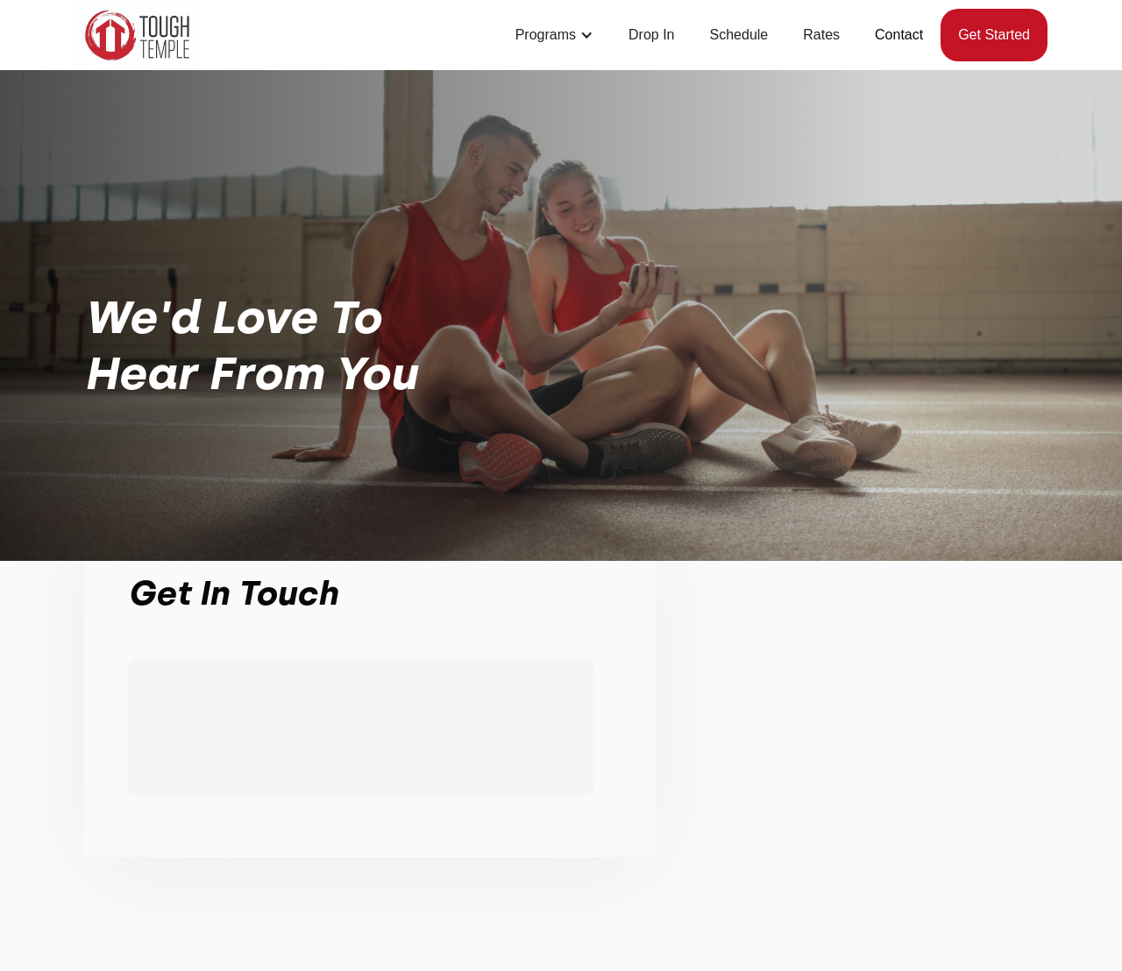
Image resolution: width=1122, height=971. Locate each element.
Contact (899, 34)
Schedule (739, 34)
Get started (994, 34)
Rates (821, 34)
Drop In (651, 34)
